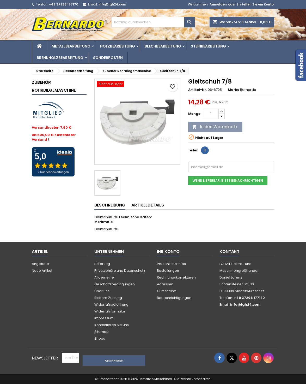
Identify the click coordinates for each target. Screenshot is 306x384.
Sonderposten (108, 57)
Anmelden (218, 4)
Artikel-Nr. (197, 89)
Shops (99, 338)
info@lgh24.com (112, 4)
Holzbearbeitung (117, 46)
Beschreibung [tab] (109, 205)
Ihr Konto (168, 252)
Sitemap (101, 331)
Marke (233, 89)
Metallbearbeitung (71, 46)
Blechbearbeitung (163, 46)
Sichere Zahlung (108, 297)
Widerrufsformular (109, 311)
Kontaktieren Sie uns (111, 324)
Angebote (40, 263)
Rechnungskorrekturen (176, 277)
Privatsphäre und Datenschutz (119, 270)
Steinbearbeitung (208, 46)
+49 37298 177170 (63, 4)
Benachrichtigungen (174, 297)
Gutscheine (166, 290)
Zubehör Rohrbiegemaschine (54, 86)
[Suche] (153, 22)
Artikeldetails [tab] (147, 205)
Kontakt (229, 252)
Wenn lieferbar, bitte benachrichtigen (228, 180)
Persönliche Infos (171, 263)
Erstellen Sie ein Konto (255, 4)
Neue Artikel (42, 270)
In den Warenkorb (214, 127)
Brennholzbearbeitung (60, 57)
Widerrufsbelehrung (111, 304)
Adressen (165, 284)
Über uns (101, 290)
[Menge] (211, 114)
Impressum (104, 318)
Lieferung (102, 263)
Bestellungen (168, 270)
